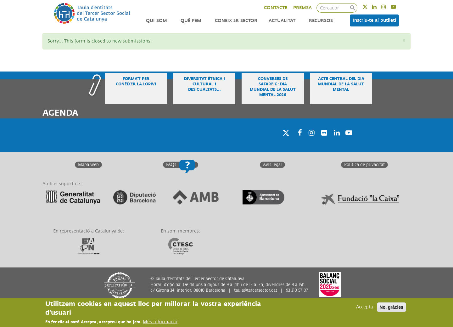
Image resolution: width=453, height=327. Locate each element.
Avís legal (272, 165)
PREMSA (302, 7)
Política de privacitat (364, 165)
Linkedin (378, 6)
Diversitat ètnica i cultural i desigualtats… (204, 84)
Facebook (298, 140)
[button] (404, 40)
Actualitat (282, 20)
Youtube (397, 6)
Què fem (191, 20)
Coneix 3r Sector (236, 20)
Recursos (321, 20)
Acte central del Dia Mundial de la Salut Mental (341, 84)
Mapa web (88, 165)
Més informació (160, 321)
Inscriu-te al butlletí (374, 20)
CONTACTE (275, 7)
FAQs (171, 165)
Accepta (364, 307)
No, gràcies (391, 307)
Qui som (156, 20)
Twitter (369, 6)
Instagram (387, 6)
